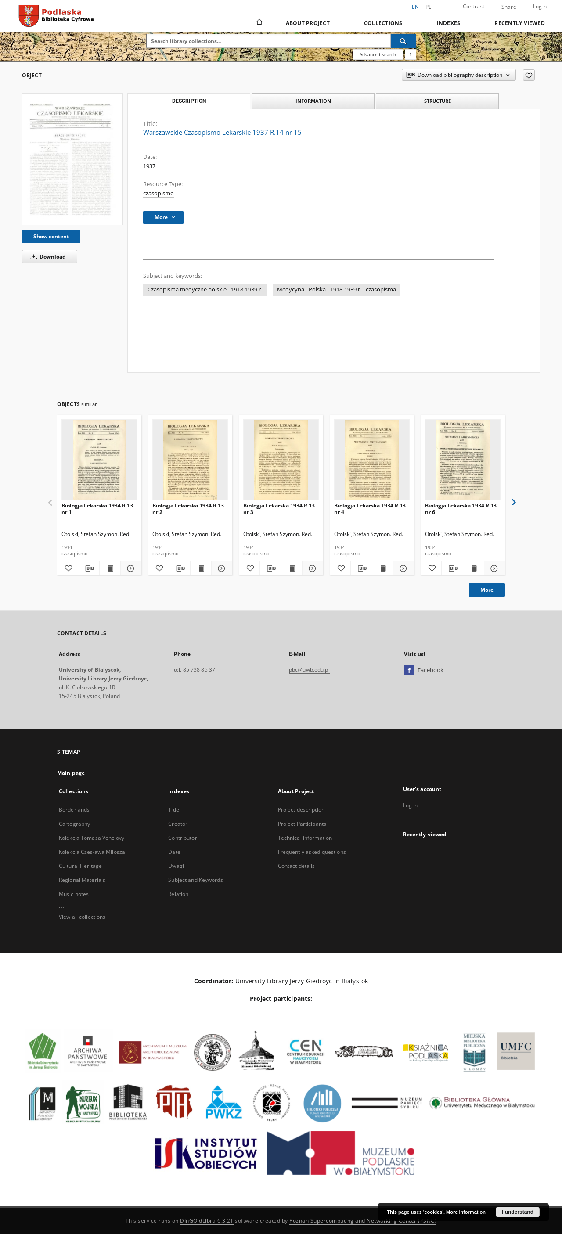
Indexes (449, 23)
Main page (71, 773)
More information (466, 1212)
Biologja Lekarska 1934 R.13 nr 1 (97, 508)
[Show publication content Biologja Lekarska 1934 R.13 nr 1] (110, 568)
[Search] (403, 41)
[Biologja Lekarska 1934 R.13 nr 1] (99, 460)
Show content (51, 236)
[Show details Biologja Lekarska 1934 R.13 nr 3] (311, 568)
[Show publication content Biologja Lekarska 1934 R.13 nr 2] (201, 568)
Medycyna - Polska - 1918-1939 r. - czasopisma (336, 289)
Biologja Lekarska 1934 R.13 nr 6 (461, 508)
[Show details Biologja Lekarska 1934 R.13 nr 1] (129, 568)
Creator (177, 823)
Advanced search (378, 54)
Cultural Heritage (80, 866)
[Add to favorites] (529, 75)
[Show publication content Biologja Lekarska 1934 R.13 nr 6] (473, 568)
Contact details (296, 866)
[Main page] (259, 22)
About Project (308, 23)
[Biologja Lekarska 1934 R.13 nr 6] (462, 460)
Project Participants (302, 823)
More (487, 590)
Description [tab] (189, 101)
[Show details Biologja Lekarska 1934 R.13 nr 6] (493, 568)
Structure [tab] (437, 100)
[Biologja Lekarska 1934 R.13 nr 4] (372, 460)
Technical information (305, 838)
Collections (383, 23)
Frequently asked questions (312, 852)
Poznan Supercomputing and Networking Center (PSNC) (362, 1220)
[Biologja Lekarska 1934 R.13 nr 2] (190, 460)
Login (540, 6)
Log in (410, 805)
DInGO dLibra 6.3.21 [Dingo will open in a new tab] (207, 1220)
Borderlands (74, 809)
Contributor (182, 838)
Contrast (474, 6)
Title (173, 809)
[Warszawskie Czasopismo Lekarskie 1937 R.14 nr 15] (72, 159)
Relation (178, 894)
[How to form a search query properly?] (410, 54)
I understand (517, 1212)
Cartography (74, 823)
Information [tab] (313, 100)
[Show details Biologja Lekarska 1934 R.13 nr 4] (402, 568)
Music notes (74, 894)
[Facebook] (409, 670)
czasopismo (158, 193)
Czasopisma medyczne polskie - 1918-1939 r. (205, 289)
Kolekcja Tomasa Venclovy (91, 838)
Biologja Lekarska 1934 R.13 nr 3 (279, 508)
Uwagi (176, 866)
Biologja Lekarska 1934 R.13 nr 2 (188, 508)
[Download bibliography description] (88, 568)
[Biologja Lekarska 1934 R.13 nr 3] (281, 460)
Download (47, 257)
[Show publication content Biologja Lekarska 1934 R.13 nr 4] (382, 568)
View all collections (82, 917)
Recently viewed (519, 23)
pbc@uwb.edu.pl (309, 669)
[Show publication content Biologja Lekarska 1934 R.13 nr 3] (291, 568)
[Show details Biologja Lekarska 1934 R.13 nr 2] (220, 568)
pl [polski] (428, 7)
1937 (149, 166)
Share (508, 7)
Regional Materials (82, 880)
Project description (301, 809)
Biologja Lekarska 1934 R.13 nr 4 (370, 508)
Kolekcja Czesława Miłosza (92, 852)
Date (174, 852)
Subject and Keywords (195, 880)
